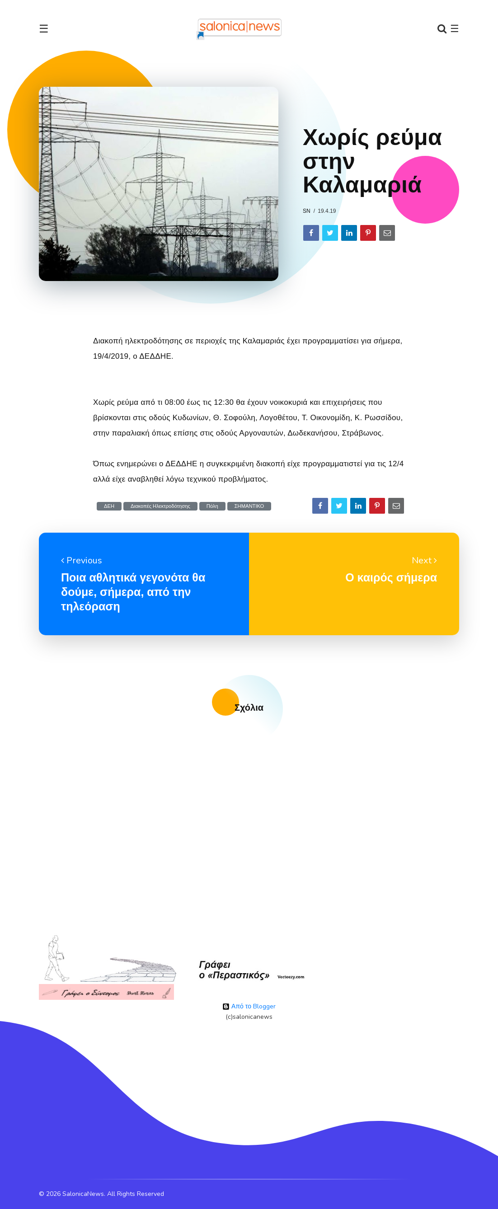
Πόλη (212, 506)
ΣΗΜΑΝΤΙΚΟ (249, 506)
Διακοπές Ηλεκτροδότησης (160, 506)
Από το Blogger (249, 1006)
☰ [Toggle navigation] (44, 29)
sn (306, 211)
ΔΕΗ (109, 506)
